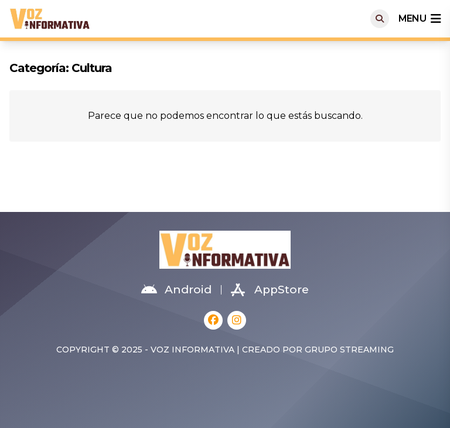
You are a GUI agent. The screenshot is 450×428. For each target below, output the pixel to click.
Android (176, 290)
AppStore (270, 290)
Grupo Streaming (349, 349)
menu (419, 19)
